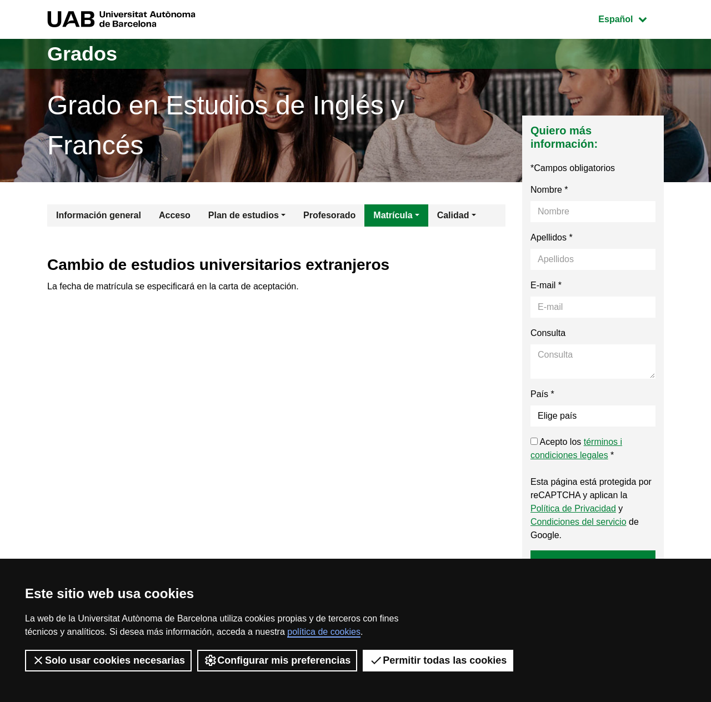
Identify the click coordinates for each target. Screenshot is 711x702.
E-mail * (546, 285)
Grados (82, 53)
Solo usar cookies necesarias (108, 660)
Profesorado (329, 215)
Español (631, 18)
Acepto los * (576, 448)
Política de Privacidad (573, 508)
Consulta (547, 333)
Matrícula (392, 215)
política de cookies (323, 631)
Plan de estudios (243, 215)
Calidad (453, 215)
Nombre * (549, 189)
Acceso (175, 215)
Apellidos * (551, 237)
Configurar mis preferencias (277, 660)
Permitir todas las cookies (438, 660)
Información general (98, 215)
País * (542, 394)
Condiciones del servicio (578, 521)
